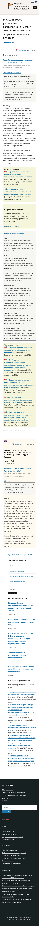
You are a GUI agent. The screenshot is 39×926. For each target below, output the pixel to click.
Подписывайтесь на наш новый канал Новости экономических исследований (21, 668)
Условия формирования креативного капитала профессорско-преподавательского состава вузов (22, 758)
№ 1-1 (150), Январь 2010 (13, 62)
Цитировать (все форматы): (14, 233)
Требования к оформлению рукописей (14, 853)
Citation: (7, 481)
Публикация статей (16, 566)
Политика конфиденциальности (12, 863)
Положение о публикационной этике (13, 858)
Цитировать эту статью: (12, 73)
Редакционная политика (9, 850)
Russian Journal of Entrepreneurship (18, 468)
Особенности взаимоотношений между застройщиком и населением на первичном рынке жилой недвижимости (17, 365)
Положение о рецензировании (11, 855)
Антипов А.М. (9, 42)
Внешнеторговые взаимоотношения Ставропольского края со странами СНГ (19, 400)
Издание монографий (17, 571)
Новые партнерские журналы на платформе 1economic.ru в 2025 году (21, 622)
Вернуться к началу (11, 226)
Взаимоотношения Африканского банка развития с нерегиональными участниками (17, 191)
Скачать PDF (22, 50)
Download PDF (19, 444)
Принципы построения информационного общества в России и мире (22, 727)
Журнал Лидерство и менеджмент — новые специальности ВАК (17, 654)
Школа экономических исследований (13, 792)
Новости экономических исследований (14, 795)
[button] (35, 7)
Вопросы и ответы (7, 861)
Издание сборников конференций (21, 576)
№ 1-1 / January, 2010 (12, 471)
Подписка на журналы (17, 581)
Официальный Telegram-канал (20, 555)
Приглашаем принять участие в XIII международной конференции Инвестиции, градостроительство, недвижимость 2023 (21, 638)
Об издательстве (7, 790)
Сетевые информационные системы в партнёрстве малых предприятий (18, 350)
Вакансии (5, 798)
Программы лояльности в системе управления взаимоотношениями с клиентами (18, 174)
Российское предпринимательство (17, 60)
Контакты (5, 801)
